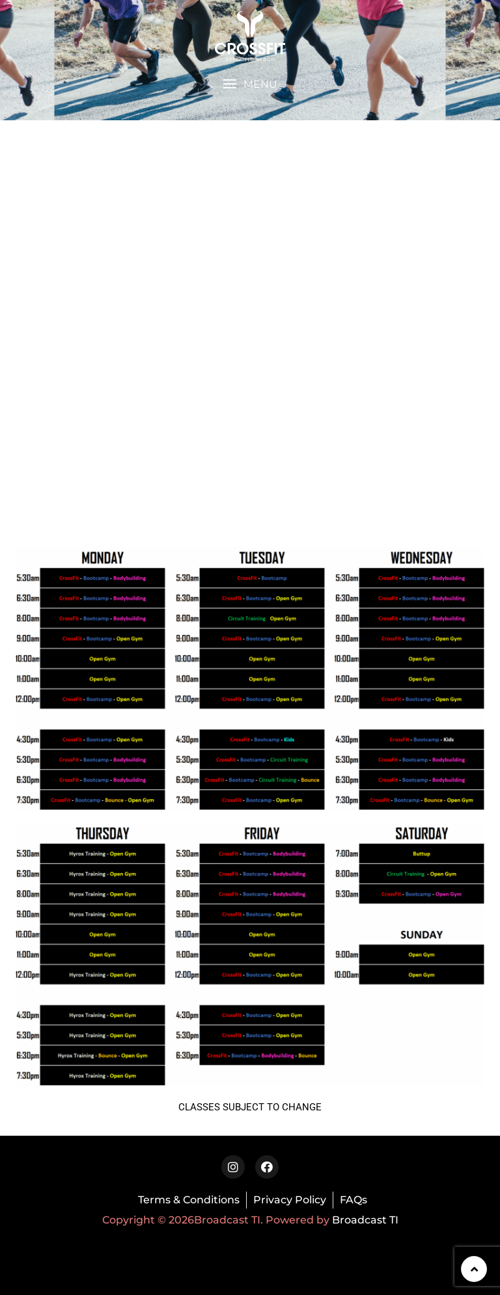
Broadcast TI (365, 1220)
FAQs (353, 1200)
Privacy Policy (289, 1200)
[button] (250, 84)
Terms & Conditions (189, 1200)
